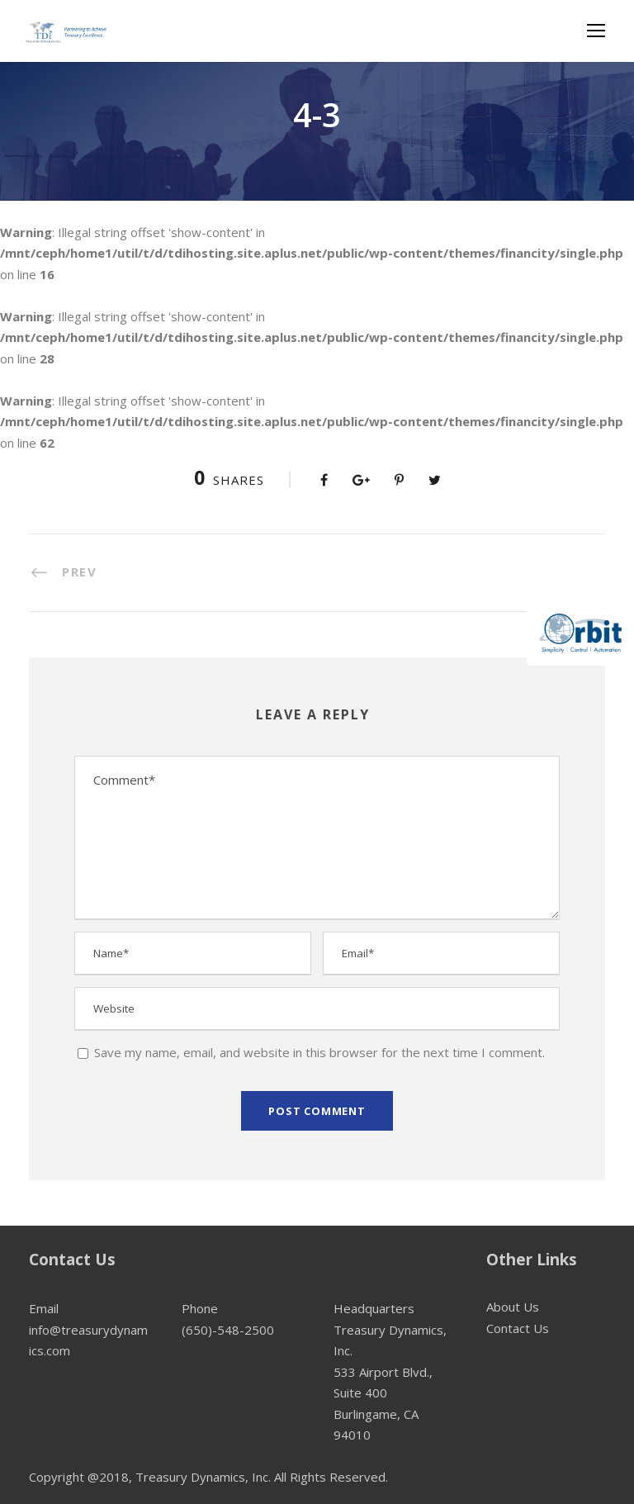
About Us (512, 1306)
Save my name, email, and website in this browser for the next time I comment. (319, 1052)
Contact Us (517, 1328)
